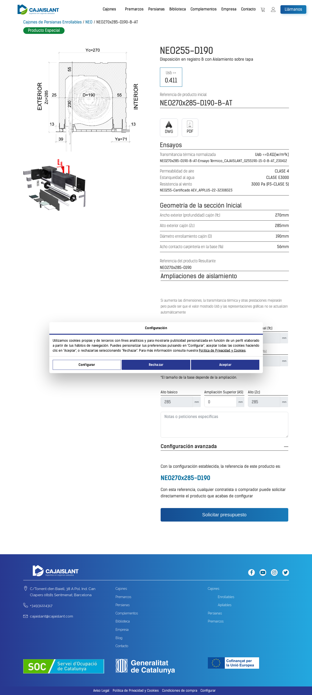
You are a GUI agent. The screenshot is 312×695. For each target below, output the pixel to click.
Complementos (204, 9)
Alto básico (169, 392)
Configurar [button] (208, 691)
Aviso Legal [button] (101, 691)
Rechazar (156, 365)
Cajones (109, 9)
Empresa (228, 9)
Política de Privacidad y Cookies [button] (136, 691)
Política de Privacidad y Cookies (222, 350)
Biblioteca (177, 9)
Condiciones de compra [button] (179, 691)
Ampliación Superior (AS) (223, 392)
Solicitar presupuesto (224, 514)
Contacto (248, 9)
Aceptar (225, 365)
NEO (89, 22)
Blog (119, 638)
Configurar (87, 365)
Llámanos (293, 9)
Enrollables (226, 597)
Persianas (156, 9)
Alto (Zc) (254, 392)
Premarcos (134, 9)
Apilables (224, 605)
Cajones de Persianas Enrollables (52, 22)
